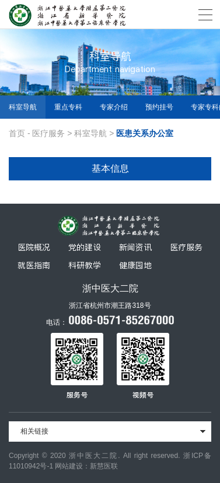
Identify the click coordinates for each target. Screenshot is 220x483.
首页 (17, 133)
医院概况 (34, 247)
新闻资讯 (135, 247)
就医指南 (34, 265)
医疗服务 (48, 133)
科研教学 (84, 265)
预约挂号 (159, 107)
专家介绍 (114, 107)
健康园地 (135, 265)
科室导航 (23, 107)
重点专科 (68, 107)
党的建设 (84, 247)
